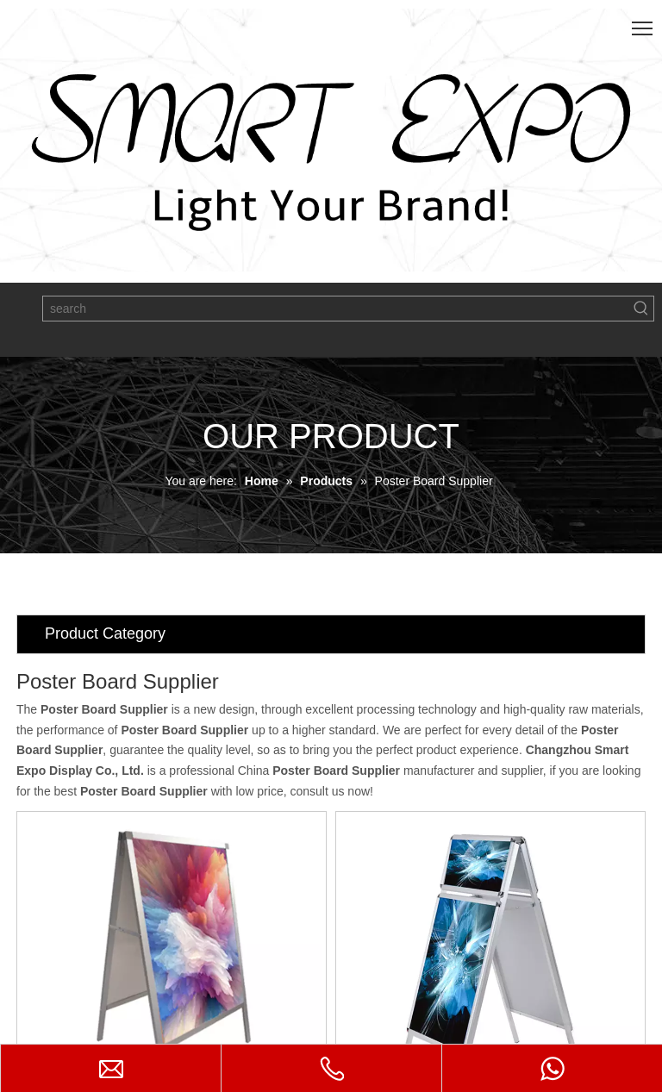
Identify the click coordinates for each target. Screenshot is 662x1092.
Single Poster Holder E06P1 (395, 982)
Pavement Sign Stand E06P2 (558, 982)
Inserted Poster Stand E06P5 (80, 982)
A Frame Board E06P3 (241, 974)
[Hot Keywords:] (641, 308)
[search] (336, 308)
